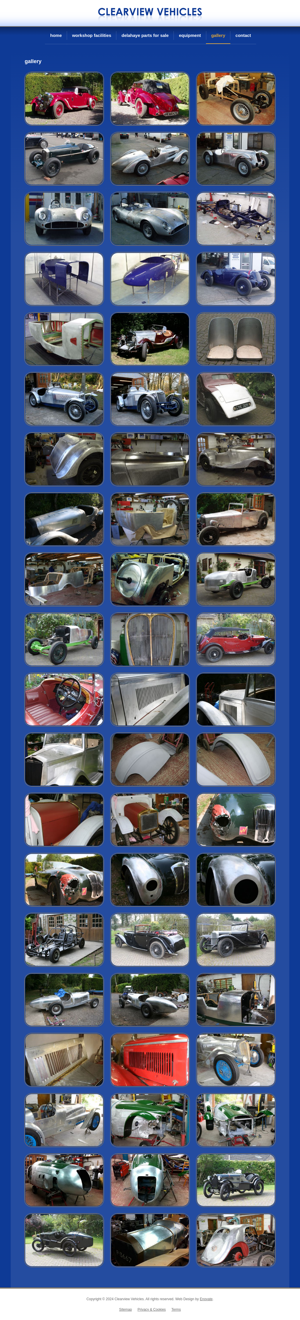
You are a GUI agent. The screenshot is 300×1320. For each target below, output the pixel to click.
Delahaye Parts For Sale (145, 35)
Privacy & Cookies (152, 1309)
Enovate (206, 1299)
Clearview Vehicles (150, 13)
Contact (243, 35)
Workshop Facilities (91, 35)
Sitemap (125, 1309)
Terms (176, 1309)
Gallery (218, 35)
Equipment (190, 35)
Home (56, 35)
